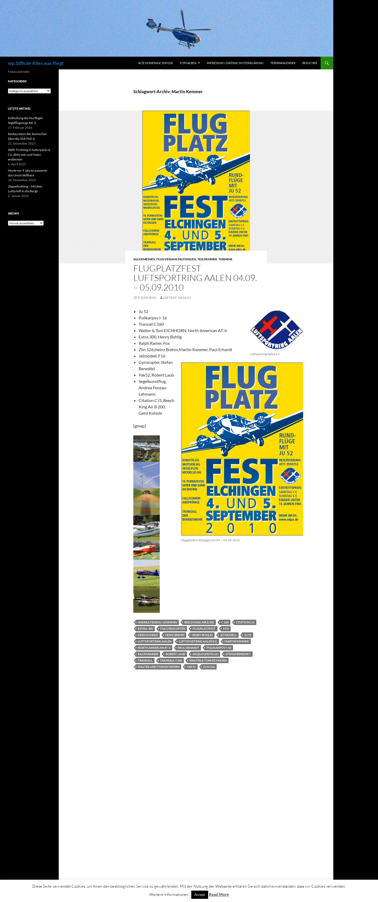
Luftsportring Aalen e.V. (198, 641)
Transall (145, 660)
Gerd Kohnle (148, 635)
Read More (219, 894)
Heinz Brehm (174, 635)
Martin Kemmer (237, 641)
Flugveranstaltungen (176, 259)
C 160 (225, 622)
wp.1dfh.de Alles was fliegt (36, 63)
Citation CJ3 (245, 622)
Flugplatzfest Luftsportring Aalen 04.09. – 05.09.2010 (195, 278)
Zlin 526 (209, 666)
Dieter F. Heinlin (177, 298)
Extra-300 (145, 628)
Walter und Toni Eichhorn (158, 666)
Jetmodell (228, 635)
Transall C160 (171, 660)
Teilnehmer (207, 259)
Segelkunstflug (205, 654)
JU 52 (247, 635)
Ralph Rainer (148, 654)
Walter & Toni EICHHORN (208, 660)
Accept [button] (199, 894)
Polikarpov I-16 (219, 647)
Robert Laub (175, 654)
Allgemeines (144, 259)
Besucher (309, 63)
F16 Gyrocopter (172, 628)
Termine (225, 259)
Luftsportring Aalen (154, 641)
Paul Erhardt (188, 647)
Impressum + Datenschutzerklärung (235, 63)
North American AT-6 (154, 647)
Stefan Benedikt (238, 654)
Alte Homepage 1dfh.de (155, 63)
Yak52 (191, 666)
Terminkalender (282, 63)
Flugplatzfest (204, 628)
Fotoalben (188, 63)
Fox (226, 628)
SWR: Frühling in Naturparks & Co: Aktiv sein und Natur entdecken (29, 154)
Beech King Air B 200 (199, 622)
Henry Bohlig (202, 635)
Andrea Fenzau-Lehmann (157, 622)
